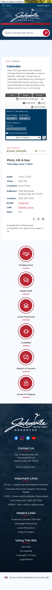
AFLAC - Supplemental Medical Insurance (26, 484)
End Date (24, 115)
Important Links (26, 478)
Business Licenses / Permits (26, 519)
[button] (46, 33)
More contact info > (26, 467)
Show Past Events (17, 133)
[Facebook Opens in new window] (34, 219)
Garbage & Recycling (26, 523)
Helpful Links (26, 513)
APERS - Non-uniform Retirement (26, 504)
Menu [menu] (9, 5)
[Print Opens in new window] (41, 103)
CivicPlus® (43, 577)
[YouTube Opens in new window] (34, 438)
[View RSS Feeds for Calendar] (42, 99)
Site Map (26, 546)
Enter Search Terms (13, 124)
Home (7, 61)
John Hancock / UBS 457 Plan (26, 500)
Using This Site (26, 540)
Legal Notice (26, 559)
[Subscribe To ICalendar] (27, 99)
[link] (43, 5)
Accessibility (26, 551)
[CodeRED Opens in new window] (26, 334)
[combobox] (12, 118)
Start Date (11, 115)
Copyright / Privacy (26, 555)
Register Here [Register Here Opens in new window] (25, 207)
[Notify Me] (28, 103)
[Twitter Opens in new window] (38, 219)
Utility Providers (26, 532)
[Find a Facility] (38, 107)
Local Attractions (26, 527)
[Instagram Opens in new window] (22, 438)
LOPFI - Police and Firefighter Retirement (26, 496)
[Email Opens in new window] (43, 219)
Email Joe (23, 203)
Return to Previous (13, 148)
